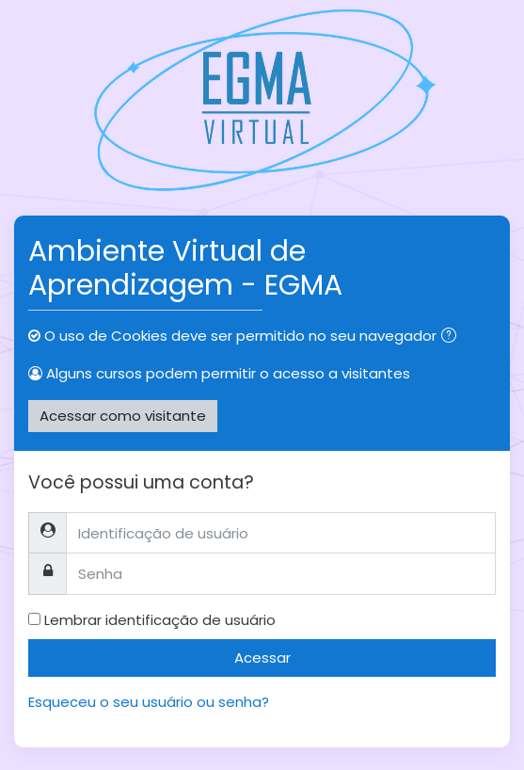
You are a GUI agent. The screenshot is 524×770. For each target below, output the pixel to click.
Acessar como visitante (123, 415)
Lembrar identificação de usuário (160, 620)
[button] (452, 337)
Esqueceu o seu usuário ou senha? (148, 702)
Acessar (262, 657)
